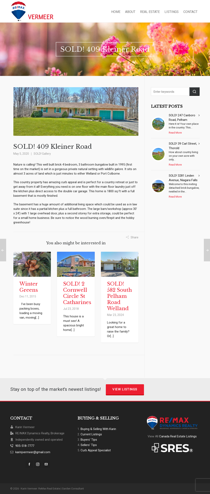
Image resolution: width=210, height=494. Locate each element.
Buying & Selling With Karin (98, 429)
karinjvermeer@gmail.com (32, 452)
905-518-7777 (24, 446)
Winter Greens (28, 287)
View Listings (124, 389)
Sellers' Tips (89, 445)
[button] (194, 91)
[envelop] (46, 464)
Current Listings (91, 434)
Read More (175, 132)
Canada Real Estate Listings (178, 436)
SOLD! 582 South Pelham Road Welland (119, 296)
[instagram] (37, 464)
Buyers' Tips (89, 439)
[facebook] (29, 464)
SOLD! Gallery (42, 153)
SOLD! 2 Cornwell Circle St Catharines (77, 293)
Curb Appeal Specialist (96, 450)
